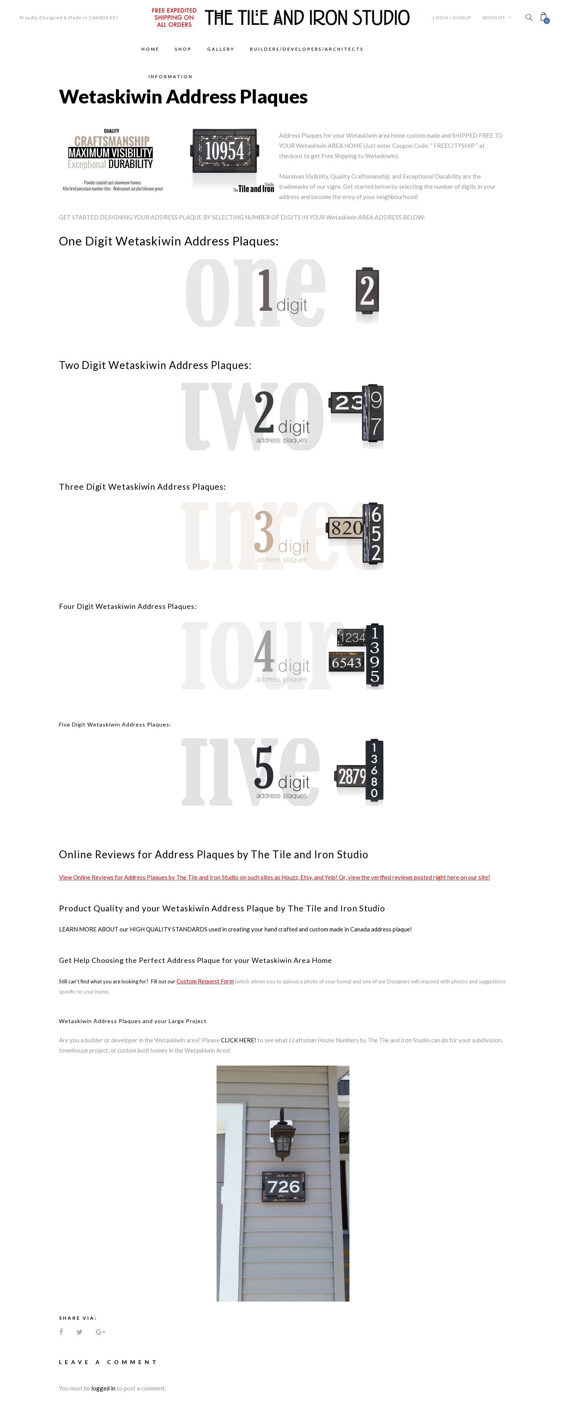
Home (151, 49)
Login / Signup (452, 17)
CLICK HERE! (238, 1040)
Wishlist (497, 17)
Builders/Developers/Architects (307, 49)
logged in (103, 1388)
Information (171, 76)
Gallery (221, 49)
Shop (183, 49)
